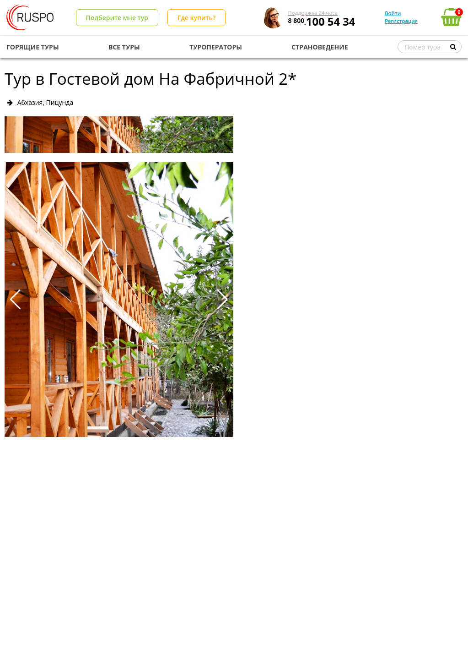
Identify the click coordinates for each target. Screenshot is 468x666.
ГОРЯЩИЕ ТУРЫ (32, 47)
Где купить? (197, 17)
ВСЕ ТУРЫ (124, 47)
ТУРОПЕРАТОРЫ (215, 47)
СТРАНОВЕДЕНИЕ (319, 47)
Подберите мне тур (117, 17)
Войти (393, 13)
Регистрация (401, 20)
